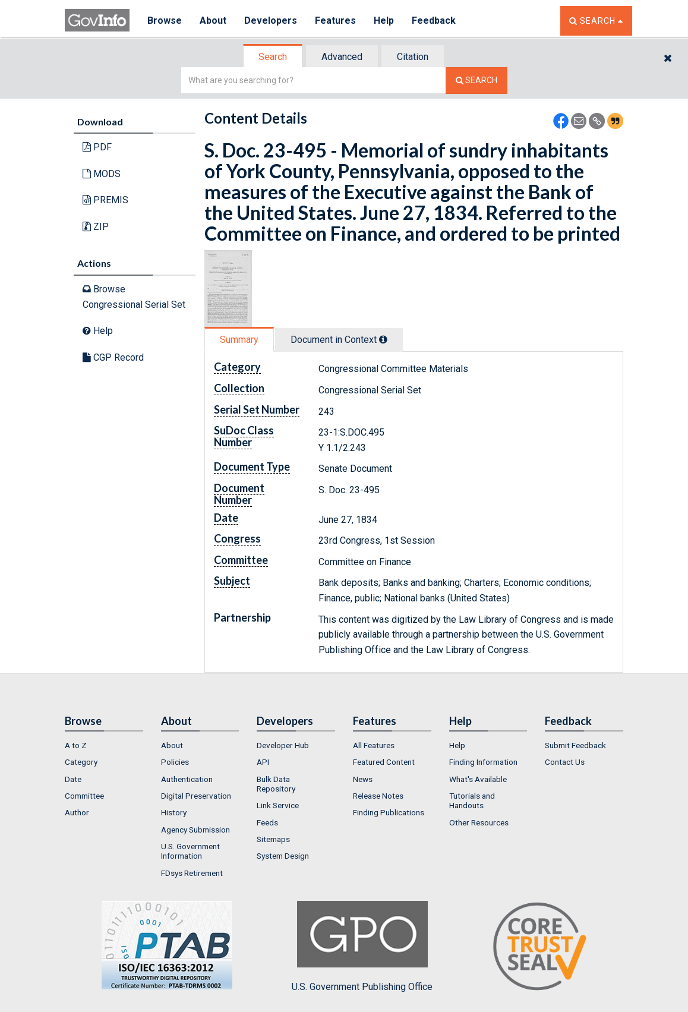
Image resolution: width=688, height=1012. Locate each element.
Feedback (434, 20)
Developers (270, 20)
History (174, 812)
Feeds (267, 822)
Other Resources (479, 822)
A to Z (76, 745)
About (213, 20)
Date (73, 779)
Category (81, 762)
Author (77, 812)
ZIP (96, 226)
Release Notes (378, 795)
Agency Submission (195, 829)
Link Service (278, 805)
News (363, 779)
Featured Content (384, 762)
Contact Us (565, 762)
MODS (102, 173)
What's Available (478, 779)
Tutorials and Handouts (472, 800)
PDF (97, 147)
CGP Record (113, 357)
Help (384, 20)
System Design (283, 855)
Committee (84, 795)
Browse (164, 20)
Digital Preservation (196, 795)
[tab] (273, 57)
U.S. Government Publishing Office (362, 946)
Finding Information (483, 762)
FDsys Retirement (192, 873)
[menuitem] (104, 745)
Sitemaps (273, 839)
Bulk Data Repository (276, 783)
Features (335, 20)
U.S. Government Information (190, 850)
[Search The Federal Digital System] (476, 80)
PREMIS (105, 200)
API (263, 762)
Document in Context (339, 339)
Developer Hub (283, 745)
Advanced (341, 56)
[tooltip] (383, 339)
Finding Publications (388, 812)
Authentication (187, 779)
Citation (412, 56)
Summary (239, 339)
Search (272, 56)
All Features (374, 745)
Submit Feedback (575, 745)
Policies (175, 762)
